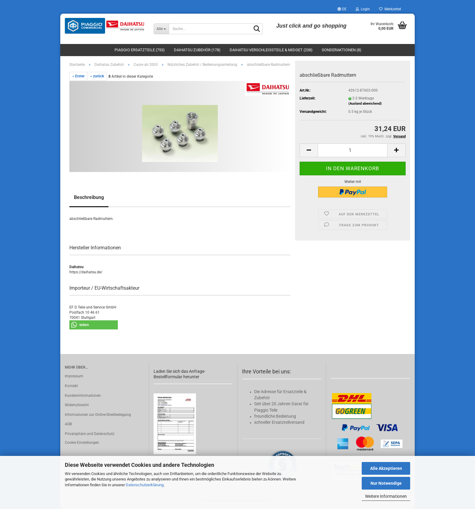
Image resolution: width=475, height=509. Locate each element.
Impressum (74, 376)
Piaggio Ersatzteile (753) (140, 50)
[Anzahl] (352, 150)
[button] (342, 9)
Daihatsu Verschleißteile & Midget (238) (271, 50)
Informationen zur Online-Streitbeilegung (98, 415)
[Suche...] (161, 28)
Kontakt (71, 386)
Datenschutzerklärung (145, 485)
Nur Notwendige (386, 483)
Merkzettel (390, 9)
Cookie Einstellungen (82, 442)
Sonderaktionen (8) (341, 50)
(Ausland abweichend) (365, 104)
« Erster (78, 76)
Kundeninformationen (83, 395)
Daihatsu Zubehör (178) (197, 50)
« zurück (97, 76)
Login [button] (363, 9)
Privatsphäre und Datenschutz (90, 434)
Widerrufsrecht (77, 405)
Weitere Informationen (386, 496)
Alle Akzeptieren (386, 468)
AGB (68, 424)
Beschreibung (89, 197)
